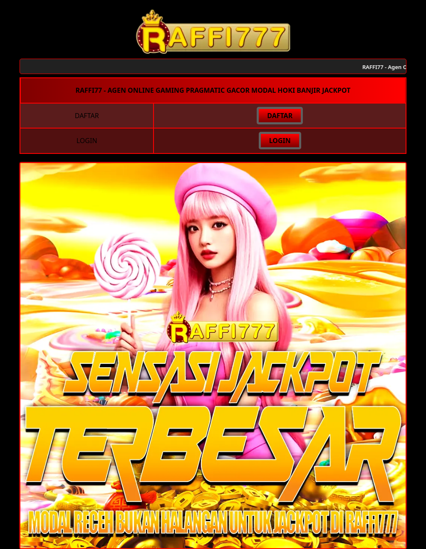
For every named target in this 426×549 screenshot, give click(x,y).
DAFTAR (279, 115)
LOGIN (280, 140)
